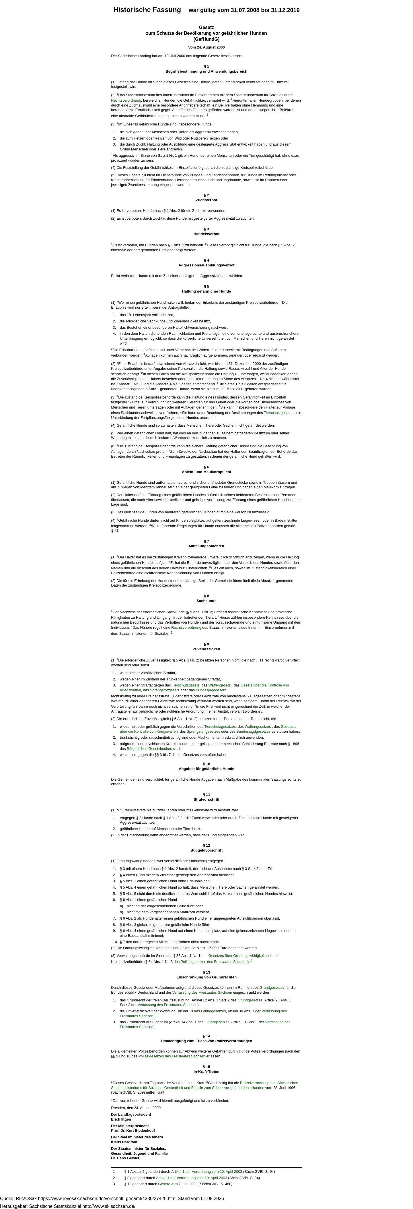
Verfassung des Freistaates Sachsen (202, 992)
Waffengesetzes (258, 726)
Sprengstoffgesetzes (203, 731)
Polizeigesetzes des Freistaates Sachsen (214, 962)
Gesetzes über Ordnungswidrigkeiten (239, 955)
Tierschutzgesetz (185, 685)
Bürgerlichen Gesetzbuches (149, 748)
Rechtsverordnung (126, 100)
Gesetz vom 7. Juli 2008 (177, 1184)
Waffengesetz (220, 685)
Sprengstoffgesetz (165, 690)
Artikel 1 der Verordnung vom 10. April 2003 (206, 1171)
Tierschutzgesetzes (279, 413)
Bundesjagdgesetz (211, 690)
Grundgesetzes (272, 987)
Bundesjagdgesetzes (253, 731)
